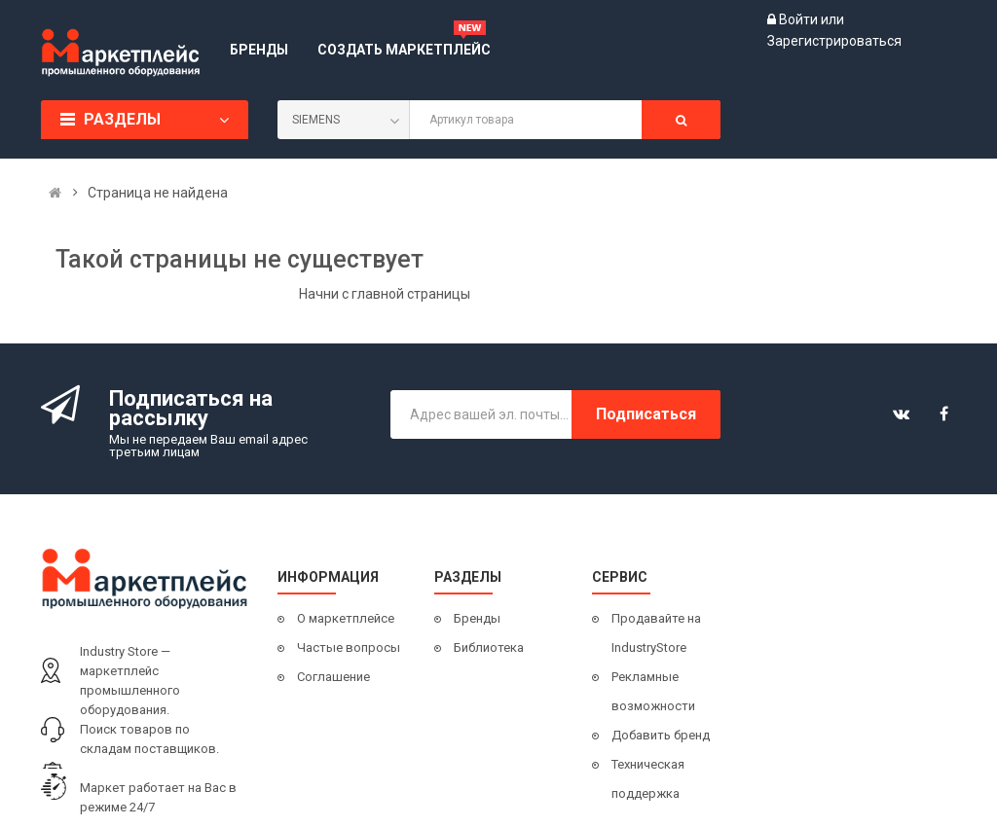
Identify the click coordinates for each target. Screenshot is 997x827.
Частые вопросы (348, 647)
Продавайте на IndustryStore (656, 633)
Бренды (477, 618)
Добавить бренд (660, 735)
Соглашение (333, 676)
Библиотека (489, 647)
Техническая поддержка (647, 779)
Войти (800, 19)
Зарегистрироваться (834, 41)
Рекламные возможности (653, 691)
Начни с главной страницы (384, 294)
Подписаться (646, 414)
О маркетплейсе (345, 618)
